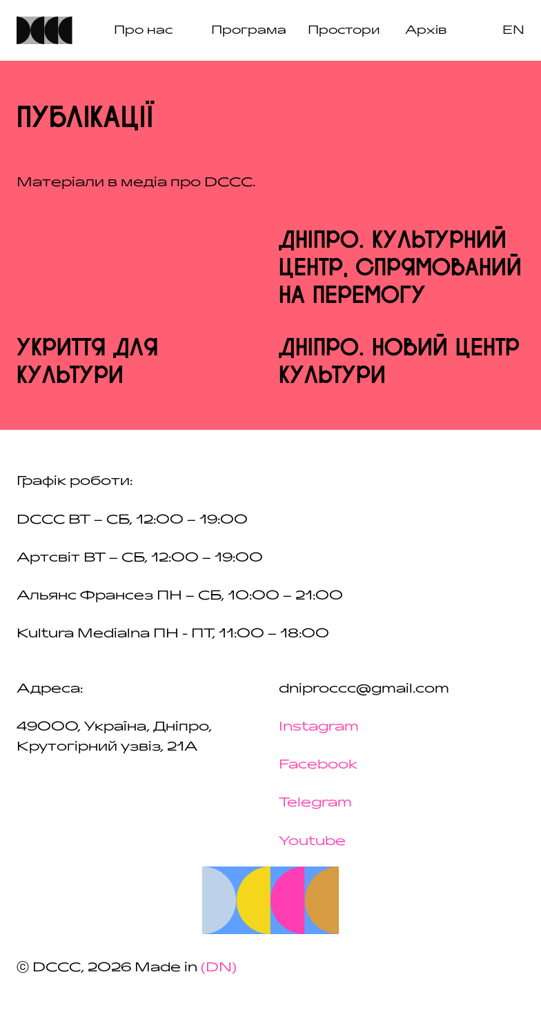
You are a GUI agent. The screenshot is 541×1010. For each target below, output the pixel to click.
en (513, 30)
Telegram (315, 802)
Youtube (312, 841)
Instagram (319, 726)
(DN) (219, 967)
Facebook (318, 764)
